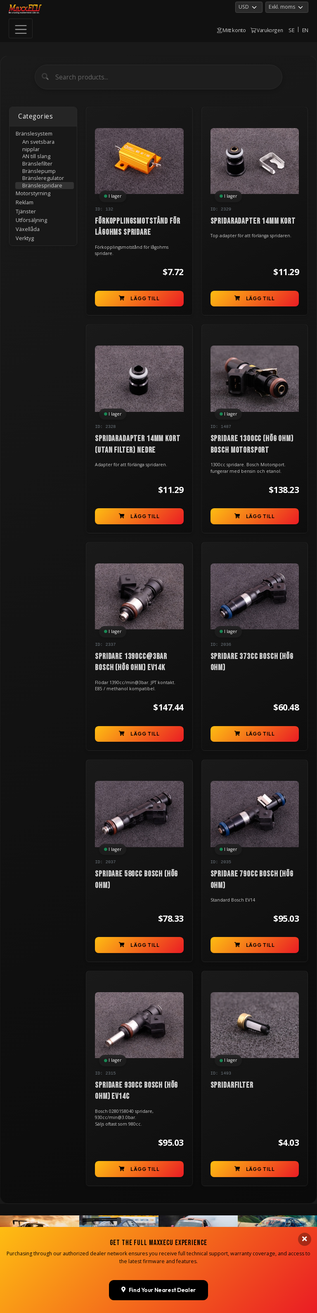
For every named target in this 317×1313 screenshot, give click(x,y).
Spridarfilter (232, 1085)
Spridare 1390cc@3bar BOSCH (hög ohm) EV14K (131, 662)
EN (305, 30)
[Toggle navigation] (21, 28)
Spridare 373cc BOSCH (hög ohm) (252, 662)
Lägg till (139, 298)
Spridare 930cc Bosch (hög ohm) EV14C (136, 1090)
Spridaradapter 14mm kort (253, 221)
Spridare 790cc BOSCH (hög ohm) (252, 879)
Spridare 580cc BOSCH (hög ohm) (136, 879)
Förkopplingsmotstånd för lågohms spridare (137, 226)
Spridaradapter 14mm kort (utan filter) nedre (137, 444)
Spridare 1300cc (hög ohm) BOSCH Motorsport (252, 444)
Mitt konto (231, 30)
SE (291, 30)
